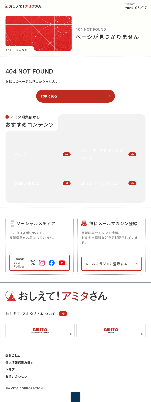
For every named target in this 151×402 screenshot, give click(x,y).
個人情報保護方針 (19, 362)
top (9, 50)
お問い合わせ (16, 376)
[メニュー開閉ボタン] (75, 397)
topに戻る (49, 96)
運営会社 (13, 355)
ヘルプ (10, 369)
